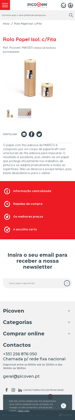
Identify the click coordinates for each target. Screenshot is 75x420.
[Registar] (70, 5)
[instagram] (13, 390)
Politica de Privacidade (50, 390)
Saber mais (23, 410)
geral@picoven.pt (21, 376)
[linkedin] (20, 390)
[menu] (5, 5)
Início (6, 23)
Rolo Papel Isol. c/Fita (28, 23)
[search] (71, 15)
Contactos (29, 390)
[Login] (63, 5)
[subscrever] (67, 283)
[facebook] (6, 390)
